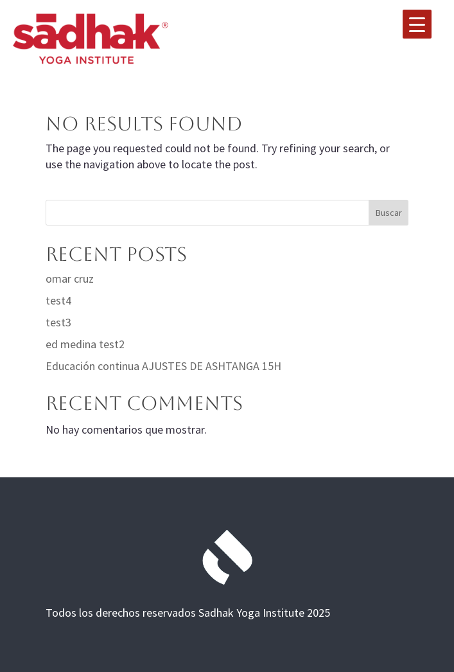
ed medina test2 (85, 344)
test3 (58, 322)
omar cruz (70, 278)
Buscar (389, 212)
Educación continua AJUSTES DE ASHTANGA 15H (163, 365)
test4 (58, 300)
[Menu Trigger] (417, 24)
